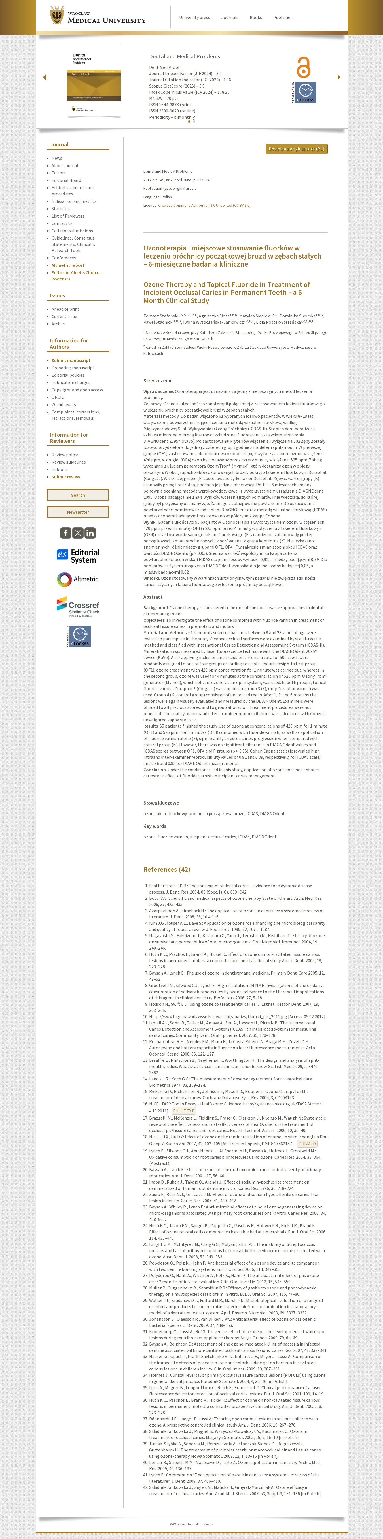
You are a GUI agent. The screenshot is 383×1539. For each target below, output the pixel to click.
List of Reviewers (68, 216)
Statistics (61, 208)
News (57, 158)
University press (194, 17)
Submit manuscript (71, 360)
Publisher (282, 17)
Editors (59, 173)
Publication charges (71, 382)
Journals (229, 17)
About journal (65, 165)
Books (256, 17)
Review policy (65, 454)
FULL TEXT (183, 1111)
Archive (59, 324)
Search (78, 495)
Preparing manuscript (73, 367)
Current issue (64, 316)
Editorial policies (68, 375)
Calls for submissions (72, 230)
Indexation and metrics (74, 201)
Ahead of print (65, 309)
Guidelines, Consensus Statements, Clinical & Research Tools (73, 244)
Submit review (66, 476)
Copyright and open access (77, 390)
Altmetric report (68, 265)
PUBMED (307, 1143)
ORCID (58, 397)
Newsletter (78, 512)
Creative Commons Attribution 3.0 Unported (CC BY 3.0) (204, 205)
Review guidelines (69, 462)
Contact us (62, 223)
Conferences (64, 258)
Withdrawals (64, 404)
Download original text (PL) (297, 149)
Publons (60, 469)
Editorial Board (66, 180)
